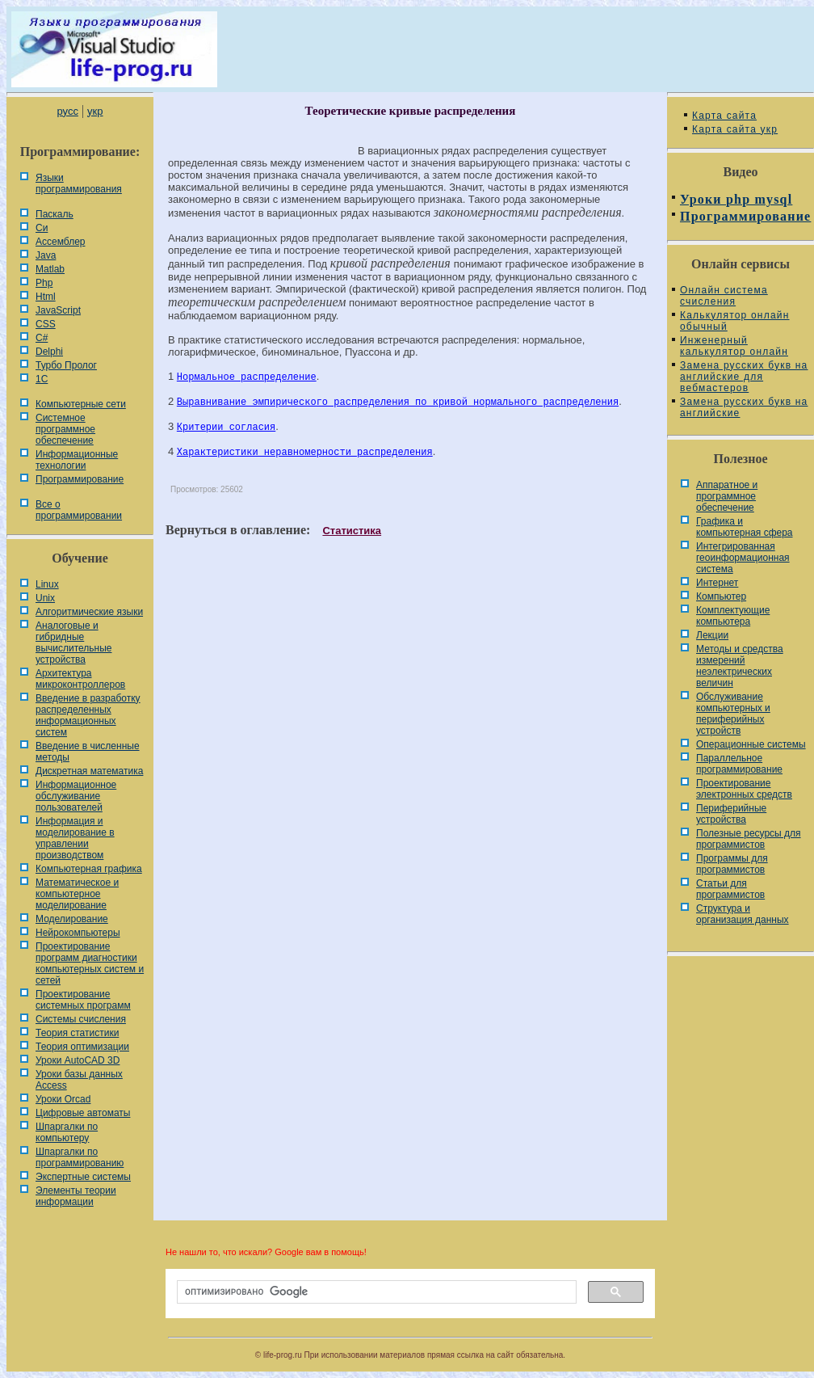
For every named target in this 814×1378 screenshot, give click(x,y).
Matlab (50, 269)
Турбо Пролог (66, 365)
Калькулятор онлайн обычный (735, 321)
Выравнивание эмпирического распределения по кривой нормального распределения (398, 402)
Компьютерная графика (89, 868)
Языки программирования (79, 183)
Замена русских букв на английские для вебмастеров (744, 377)
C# (42, 337)
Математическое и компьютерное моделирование (77, 894)
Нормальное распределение (247, 377)
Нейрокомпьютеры (78, 932)
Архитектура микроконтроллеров (80, 679)
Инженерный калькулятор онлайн (734, 346)
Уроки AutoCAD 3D (78, 1060)
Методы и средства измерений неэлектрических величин (739, 666)
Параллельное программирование (739, 763)
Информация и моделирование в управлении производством (75, 838)
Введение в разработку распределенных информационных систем (88, 715)
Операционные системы (751, 744)
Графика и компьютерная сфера (744, 527)
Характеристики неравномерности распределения (305, 452)
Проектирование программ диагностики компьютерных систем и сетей (90, 963)
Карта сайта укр (735, 129)
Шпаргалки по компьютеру (67, 1132)
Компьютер (721, 596)
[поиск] (375, 1292)
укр (95, 111)
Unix (45, 598)
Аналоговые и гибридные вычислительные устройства (73, 642)
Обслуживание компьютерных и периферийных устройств (733, 713)
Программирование (80, 479)
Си (42, 228)
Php (44, 283)
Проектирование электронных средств (744, 788)
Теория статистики (77, 1033)
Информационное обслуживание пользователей (76, 796)
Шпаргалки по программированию (80, 1157)
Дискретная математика (89, 771)
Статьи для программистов (730, 889)
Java (46, 255)
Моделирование (72, 919)
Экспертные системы (83, 1176)
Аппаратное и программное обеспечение (726, 496)
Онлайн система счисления (724, 295)
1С (42, 379)
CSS (46, 324)
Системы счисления (81, 1019)
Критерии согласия (226, 427)
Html (46, 296)
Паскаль (54, 214)
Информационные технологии (77, 460)
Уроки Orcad (63, 1099)
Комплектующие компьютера (733, 616)
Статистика (351, 531)
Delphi (49, 351)
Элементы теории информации (76, 1196)
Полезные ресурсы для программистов (748, 839)
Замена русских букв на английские (744, 407)
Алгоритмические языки (89, 611)
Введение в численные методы (88, 751)
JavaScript (58, 310)
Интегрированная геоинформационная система (743, 558)
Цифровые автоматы (83, 1113)
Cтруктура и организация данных (742, 914)
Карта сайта (724, 115)
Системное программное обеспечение (65, 429)
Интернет (717, 582)
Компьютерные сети (81, 404)
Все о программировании (79, 510)
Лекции (712, 635)
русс (67, 111)
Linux (47, 584)
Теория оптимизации (82, 1046)
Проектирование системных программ (83, 999)
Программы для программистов (732, 864)
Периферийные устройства (731, 814)
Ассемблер (60, 241)
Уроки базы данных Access (79, 1079)
